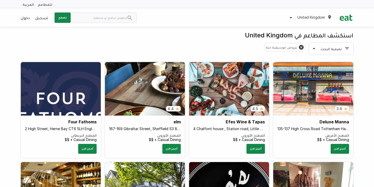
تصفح (62, 17)
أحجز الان (340, 148)
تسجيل (41, 17)
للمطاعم (45, 4)
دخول (25, 17)
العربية (28, 4)
